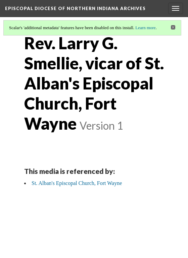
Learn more (145, 27)
